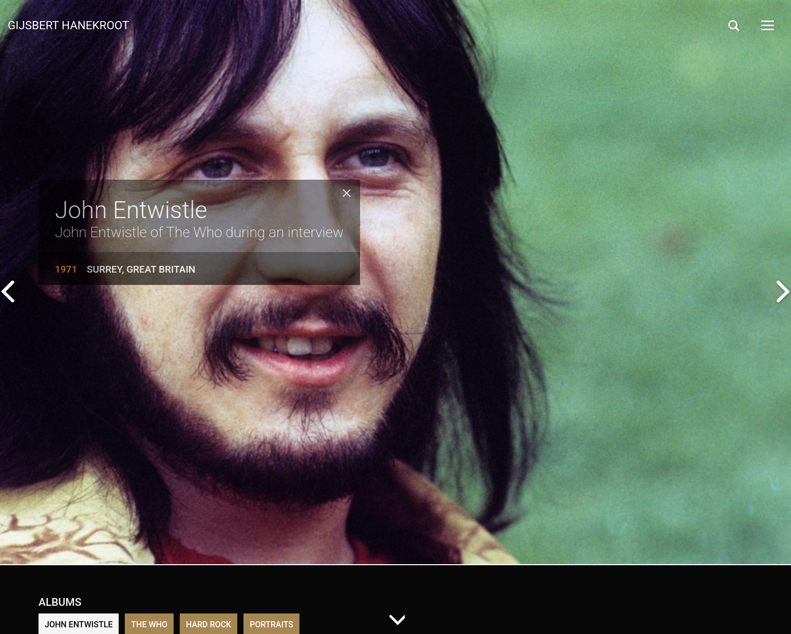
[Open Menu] (766, 25)
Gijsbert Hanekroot (68, 24)
